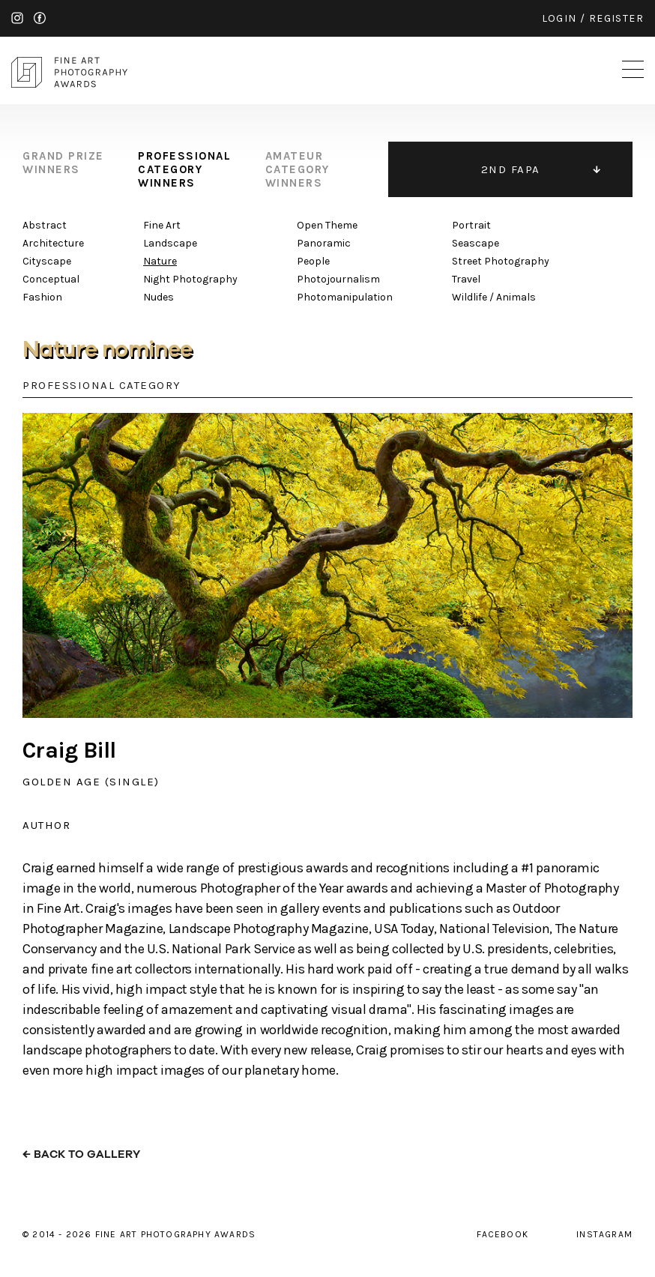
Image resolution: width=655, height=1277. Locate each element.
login (559, 18)
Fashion (42, 297)
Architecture (53, 243)
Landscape (170, 243)
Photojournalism (338, 279)
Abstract (44, 225)
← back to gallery (81, 1154)
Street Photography (500, 261)
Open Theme (327, 225)
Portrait (471, 225)
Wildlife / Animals (494, 297)
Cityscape (46, 261)
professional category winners (184, 169)
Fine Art (162, 225)
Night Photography (190, 279)
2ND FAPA (510, 169)
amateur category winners (297, 169)
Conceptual (50, 279)
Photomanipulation (345, 297)
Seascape (475, 243)
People (313, 261)
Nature (160, 261)
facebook (40, 18)
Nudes (158, 297)
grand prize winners (63, 162)
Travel (466, 279)
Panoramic (324, 243)
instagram (17, 18)
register (616, 18)
